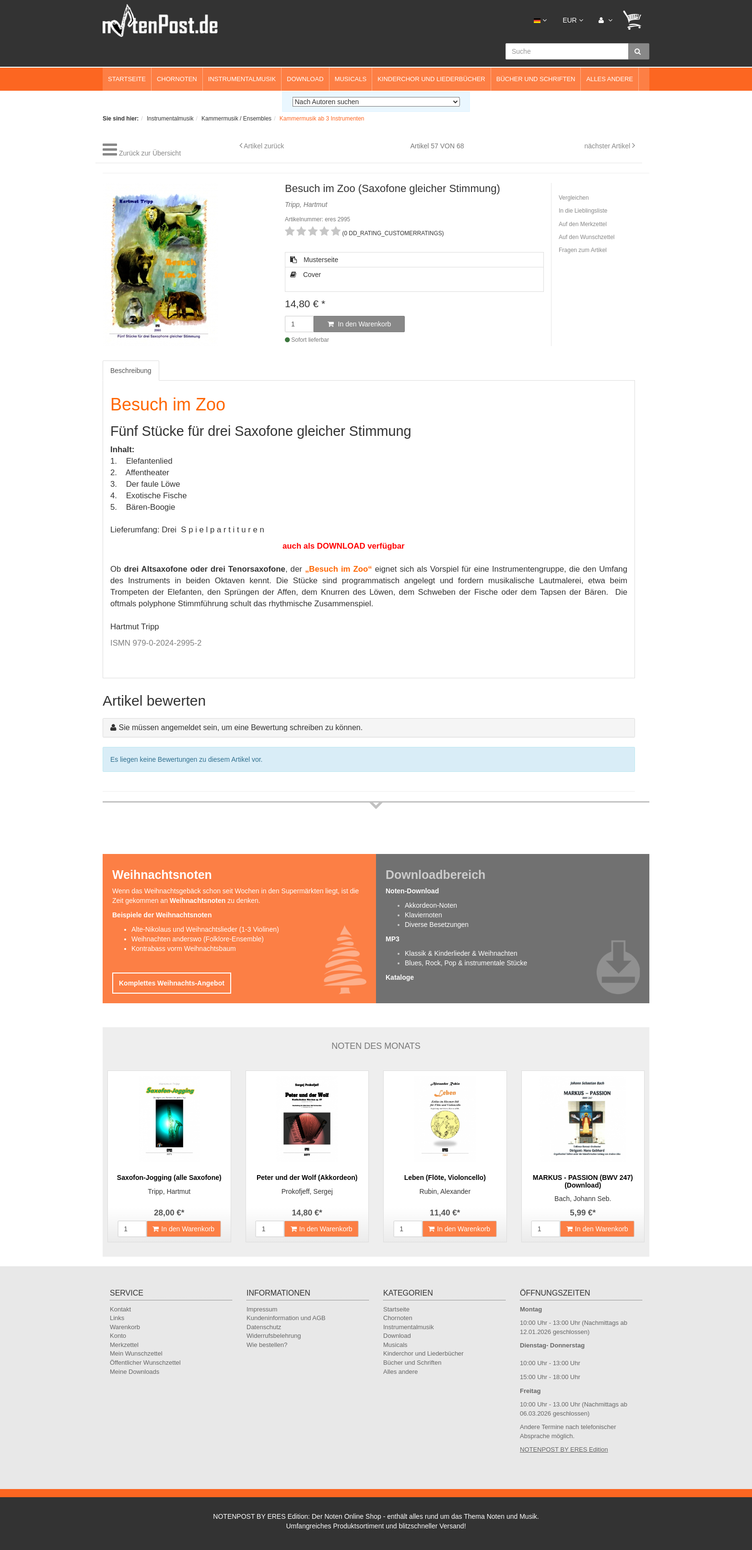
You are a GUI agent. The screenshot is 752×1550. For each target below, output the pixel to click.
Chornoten (177, 79)
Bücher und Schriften (536, 79)
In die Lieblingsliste (583, 210)
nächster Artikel (608, 146)
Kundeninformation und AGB (286, 1318)
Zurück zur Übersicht (150, 153)
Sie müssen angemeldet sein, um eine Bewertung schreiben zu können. (240, 727)
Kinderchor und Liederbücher (431, 79)
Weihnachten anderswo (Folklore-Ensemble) (197, 939)
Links (117, 1318)
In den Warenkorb (359, 324)
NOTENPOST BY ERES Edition (564, 1449)
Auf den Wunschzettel (587, 237)
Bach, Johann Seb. (582, 1198)
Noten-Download (412, 891)
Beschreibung (131, 370)
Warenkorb (125, 1327)
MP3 (393, 939)
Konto (118, 1335)
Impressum (262, 1309)
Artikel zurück (264, 146)
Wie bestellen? (267, 1344)
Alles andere (609, 79)
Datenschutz (264, 1327)
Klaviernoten (423, 915)
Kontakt (120, 1309)
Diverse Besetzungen (437, 924)
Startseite (127, 79)
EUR (573, 20)
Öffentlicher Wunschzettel (145, 1362)
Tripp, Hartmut (169, 1191)
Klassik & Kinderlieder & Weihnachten (461, 953)
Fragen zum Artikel (583, 250)
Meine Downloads (134, 1371)
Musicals (350, 79)
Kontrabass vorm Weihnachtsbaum (183, 948)
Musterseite (314, 260)
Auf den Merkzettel (583, 224)
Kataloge (400, 977)
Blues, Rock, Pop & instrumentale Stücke (466, 963)
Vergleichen (574, 197)
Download (305, 79)
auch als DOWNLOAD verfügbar (343, 546)
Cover (305, 274)
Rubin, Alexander (444, 1191)
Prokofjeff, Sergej (307, 1191)
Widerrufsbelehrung (274, 1335)
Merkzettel (124, 1344)
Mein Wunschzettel (136, 1353)
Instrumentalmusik (242, 79)
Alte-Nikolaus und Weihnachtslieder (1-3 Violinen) (205, 929)
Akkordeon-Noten (431, 905)
